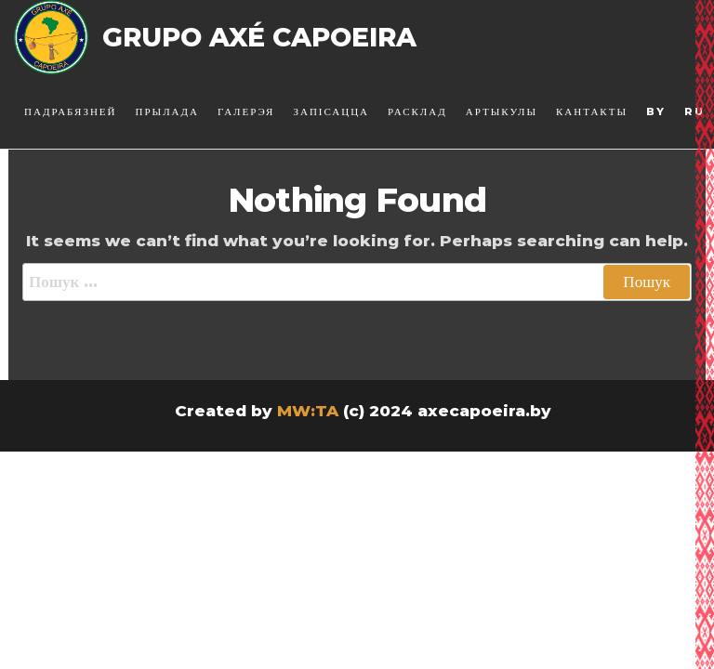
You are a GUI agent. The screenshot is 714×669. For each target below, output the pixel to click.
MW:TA (307, 410)
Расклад (417, 111)
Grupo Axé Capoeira (259, 37)
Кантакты (592, 111)
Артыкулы (501, 111)
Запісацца (331, 111)
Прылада (168, 111)
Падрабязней (70, 111)
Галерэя (246, 111)
